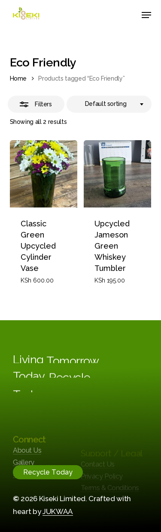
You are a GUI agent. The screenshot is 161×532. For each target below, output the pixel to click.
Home (18, 78)
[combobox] (109, 104)
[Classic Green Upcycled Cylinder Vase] (43, 173)
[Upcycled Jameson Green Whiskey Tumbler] (117, 173)
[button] (146, 15)
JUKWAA (58, 511)
